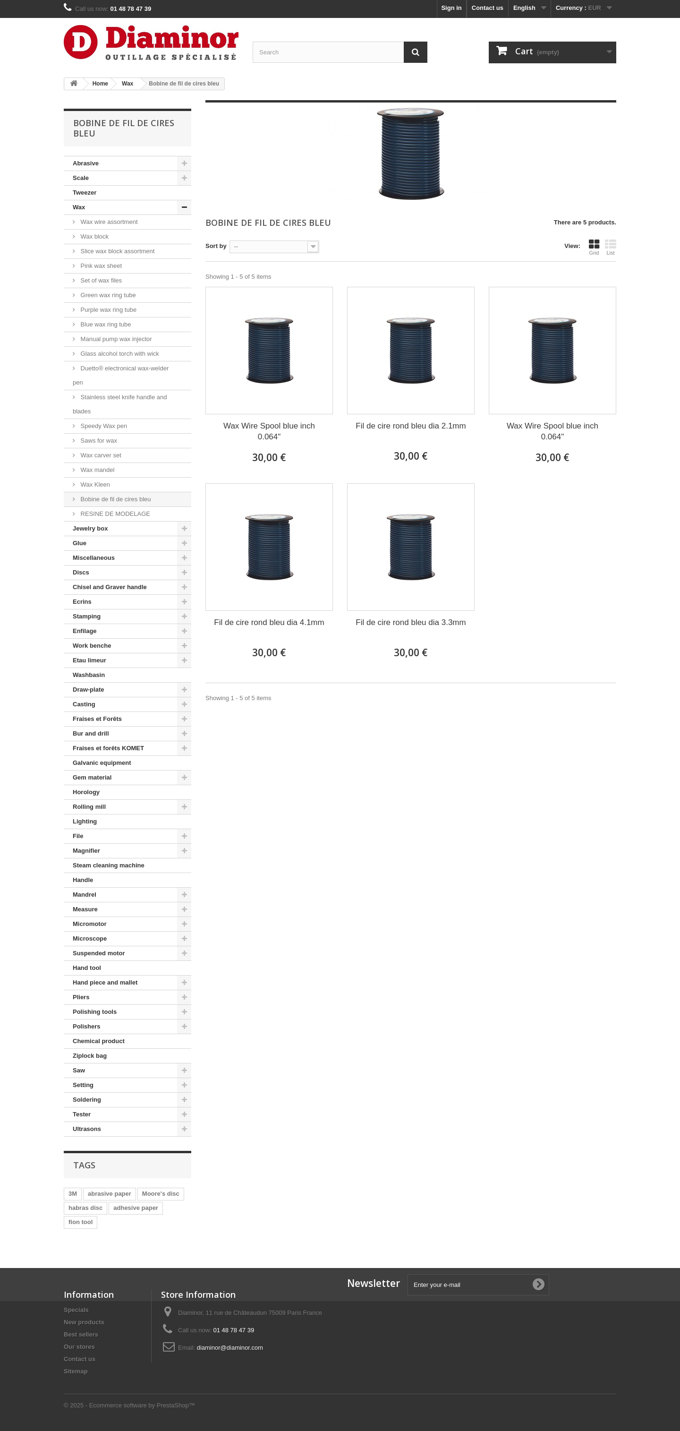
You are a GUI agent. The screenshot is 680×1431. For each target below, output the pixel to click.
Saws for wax (98, 440)
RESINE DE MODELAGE (114, 513)
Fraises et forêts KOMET (108, 748)
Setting (83, 1084)
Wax (79, 207)
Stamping (87, 616)
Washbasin (89, 674)
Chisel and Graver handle (110, 587)
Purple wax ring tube (107, 309)
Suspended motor (99, 953)
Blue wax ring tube (105, 324)
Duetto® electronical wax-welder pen (121, 375)
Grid (594, 247)
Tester (82, 1114)
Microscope (90, 938)
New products (84, 1322)
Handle (83, 879)
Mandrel (84, 894)
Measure (85, 909)
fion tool (80, 1221)
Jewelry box (90, 528)
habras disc (85, 1207)
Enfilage (85, 630)
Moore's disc (160, 1193)
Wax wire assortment (108, 221)
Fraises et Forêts (97, 718)
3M (72, 1193)
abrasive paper (109, 1193)
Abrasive (86, 163)
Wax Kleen (94, 484)
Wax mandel (96, 469)
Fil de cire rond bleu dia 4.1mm (269, 622)
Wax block (94, 236)
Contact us (487, 7)
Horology (86, 792)
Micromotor (90, 923)
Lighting (85, 821)
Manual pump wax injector (115, 339)
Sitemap (76, 1371)
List (610, 247)
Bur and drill (91, 733)
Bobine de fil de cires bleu (115, 499)
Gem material (92, 777)
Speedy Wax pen (103, 425)
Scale (81, 177)
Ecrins (82, 601)
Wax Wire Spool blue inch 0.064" (269, 431)
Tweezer (84, 192)
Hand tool (87, 967)
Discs (81, 572)
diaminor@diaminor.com (230, 1347)
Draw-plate (88, 689)
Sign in (451, 7)
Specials (76, 1309)
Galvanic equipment (102, 762)
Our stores (79, 1346)
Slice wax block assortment (116, 251)
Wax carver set (100, 455)
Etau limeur (89, 660)
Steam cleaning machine (108, 865)
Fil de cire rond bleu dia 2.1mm (411, 425)
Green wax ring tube (107, 295)
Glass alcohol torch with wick (119, 353)
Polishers (87, 1026)
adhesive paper (135, 1207)
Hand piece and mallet (105, 982)
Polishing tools (95, 1011)
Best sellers (81, 1334)
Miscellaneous (94, 557)
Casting (84, 704)
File (78, 836)
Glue (79, 543)
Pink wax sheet (100, 265)
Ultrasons (87, 1128)
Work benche (92, 645)
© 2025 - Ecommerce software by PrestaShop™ (129, 1405)
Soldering (87, 1099)
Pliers (81, 997)
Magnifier (86, 850)
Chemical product (99, 1041)
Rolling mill (89, 806)
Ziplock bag (90, 1055)
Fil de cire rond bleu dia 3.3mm (411, 622)
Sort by (216, 245)
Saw (79, 1070)
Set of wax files (100, 280)
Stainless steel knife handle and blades (120, 404)
